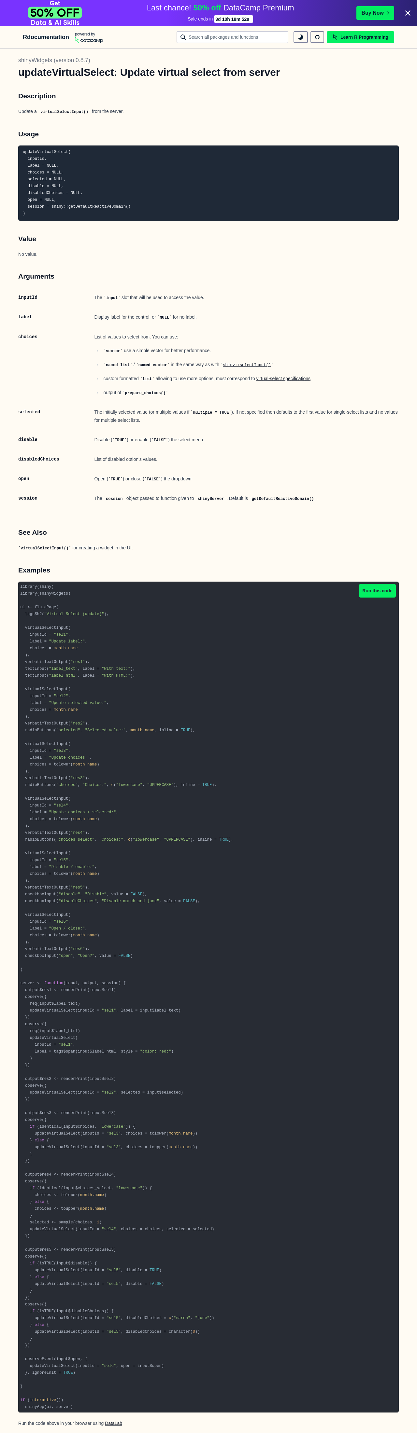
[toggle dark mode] (301, 37)
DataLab (113, 1423)
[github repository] (317, 37)
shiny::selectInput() (247, 365)
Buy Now (375, 13)
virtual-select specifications (283, 378)
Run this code (377, 590)
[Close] (407, 13)
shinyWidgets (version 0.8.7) (54, 60)
